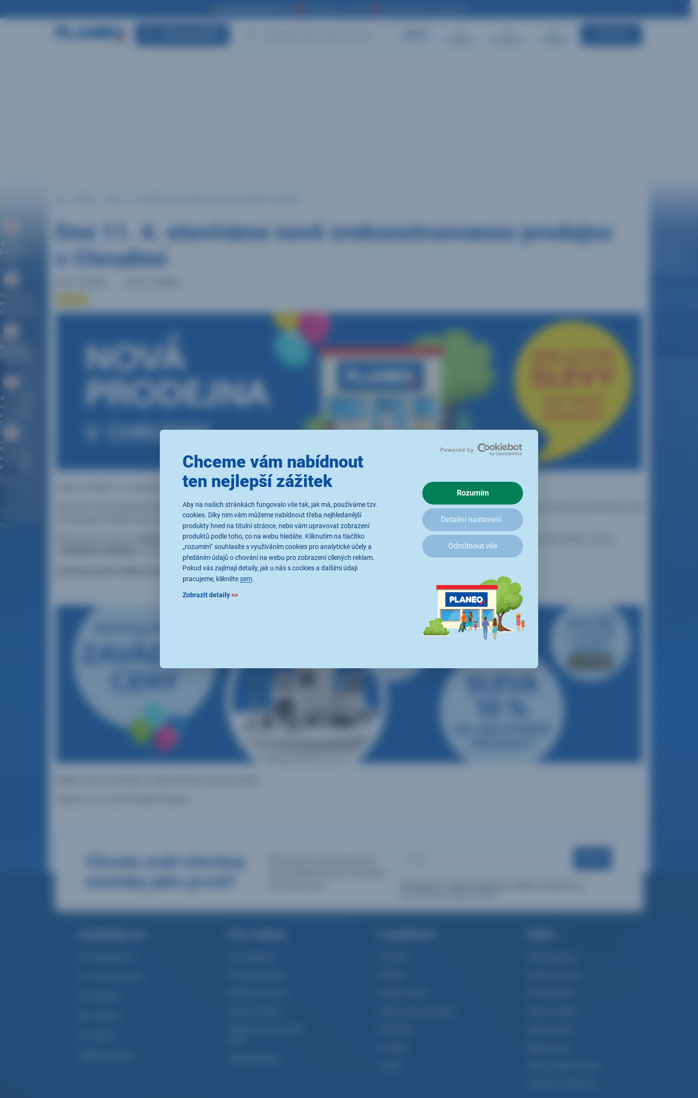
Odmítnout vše (472, 545)
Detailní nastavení (471, 519)
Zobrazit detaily (210, 595)
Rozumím (473, 492)
